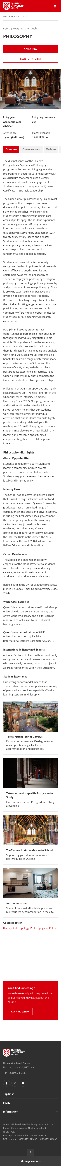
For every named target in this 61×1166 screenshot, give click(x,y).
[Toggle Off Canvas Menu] (55, 6)
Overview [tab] (11, 149)
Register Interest (30, 58)
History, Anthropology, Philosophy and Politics (30, 928)
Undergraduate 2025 (15, 16)
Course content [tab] (31, 149)
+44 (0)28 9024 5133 (14, 1073)
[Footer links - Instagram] (14, 1083)
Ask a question (20, 1011)
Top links (8, 1094)
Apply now (30, 48)
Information (10, 1111)
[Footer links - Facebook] (6, 1083)
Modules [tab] (51, 149)
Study (6, 1102)
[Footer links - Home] (14, 1053)
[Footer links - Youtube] (23, 1083)
